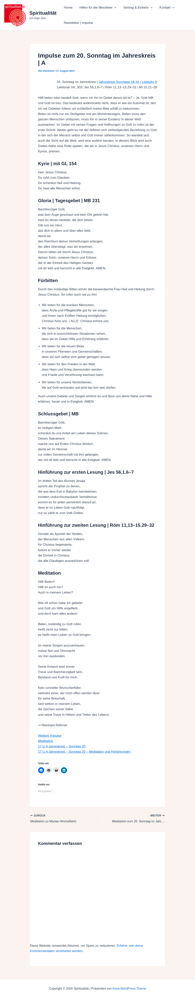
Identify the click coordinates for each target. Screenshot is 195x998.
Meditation (45, 741)
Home (68, 7)
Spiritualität (43, 13)
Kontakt (165, 7)
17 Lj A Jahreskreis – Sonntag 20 (62, 746)
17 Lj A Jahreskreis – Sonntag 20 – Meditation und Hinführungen (84, 752)
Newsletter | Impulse (78, 23)
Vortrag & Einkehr (136, 7)
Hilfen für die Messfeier (97, 7)
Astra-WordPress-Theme (129, 988)
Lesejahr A (149, 82)
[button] (114, 7)
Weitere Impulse (50, 735)
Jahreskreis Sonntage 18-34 (119, 82)
